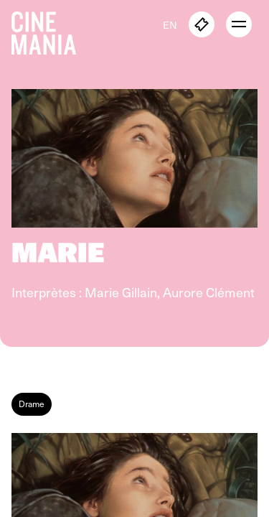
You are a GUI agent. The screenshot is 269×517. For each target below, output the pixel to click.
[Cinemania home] (49, 30)
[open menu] (239, 24)
